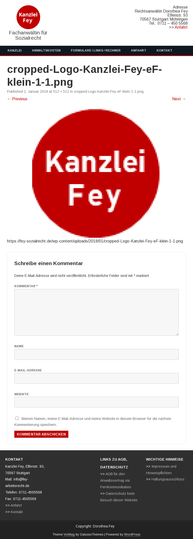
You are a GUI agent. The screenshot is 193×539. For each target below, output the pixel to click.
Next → (179, 99)
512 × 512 (61, 91)
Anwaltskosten (46, 50)
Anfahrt (181, 27)
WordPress (132, 534)
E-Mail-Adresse (28, 370)
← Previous (17, 99)
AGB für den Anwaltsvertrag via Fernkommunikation (115, 480)
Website (21, 394)
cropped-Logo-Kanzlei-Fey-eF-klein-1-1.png (108, 91)
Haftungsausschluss (168, 479)
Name (19, 346)
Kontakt (164, 50)
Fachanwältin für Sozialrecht (28, 35)
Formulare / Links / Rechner (96, 50)
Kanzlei (15, 50)
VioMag (69, 534)
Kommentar (25, 286)
